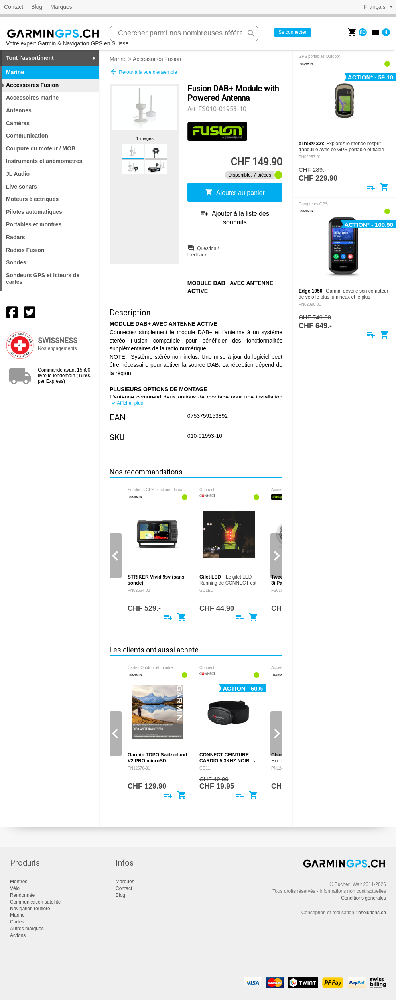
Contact (13, 7)
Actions (18, 935)
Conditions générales (363, 898)
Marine (118, 59)
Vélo (15, 888)
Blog (36, 7)
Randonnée (22, 895)
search (251, 33)
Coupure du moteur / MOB (40, 148)
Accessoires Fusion (157, 59)
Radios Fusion (25, 250)
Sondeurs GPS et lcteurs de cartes (42, 278)
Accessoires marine (32, 97)
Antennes (19, 110)
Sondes (16, 262)
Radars (15, 237)
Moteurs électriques (32, 199)
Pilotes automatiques (34, 212)
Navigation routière (30, 908)
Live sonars (21, 186)
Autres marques (27, 928)
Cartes (17, 922)
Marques (61, 7)
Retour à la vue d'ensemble (143, 72)
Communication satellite (35, 902)
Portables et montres (33, 224)
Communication (27, 135)
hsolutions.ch (372, 912)
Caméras (18, 123)
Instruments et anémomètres (44, 161)
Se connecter (292, 32)
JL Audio (18, 174)
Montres (18, 881)
